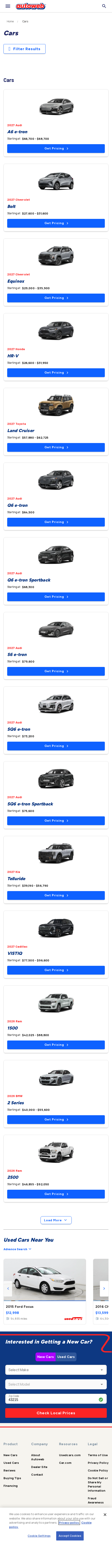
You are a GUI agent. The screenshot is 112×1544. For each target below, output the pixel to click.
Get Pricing (56, 148)
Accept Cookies (70, 1536)
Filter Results (24, 48)
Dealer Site (39, 1467)
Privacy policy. (69, 1523)
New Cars (45, 1357)
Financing (10, 1486)
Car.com (65, 1463)
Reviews (9, 1470)
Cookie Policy (98, 1470)
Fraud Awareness (96, 1500)
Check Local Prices (56, 1413)
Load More (56, 1220)
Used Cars (66, 1357)
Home (10, 21)
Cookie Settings (39, 1536)
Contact (37, 1475)
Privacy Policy (98, 1463)
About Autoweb (37, 1457)
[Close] (105, 1514)
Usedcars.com (70, 1455)
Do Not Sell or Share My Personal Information (98, 1484)
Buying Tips (12, 1478)
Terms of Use (98, 1455)
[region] (56, 1526)
